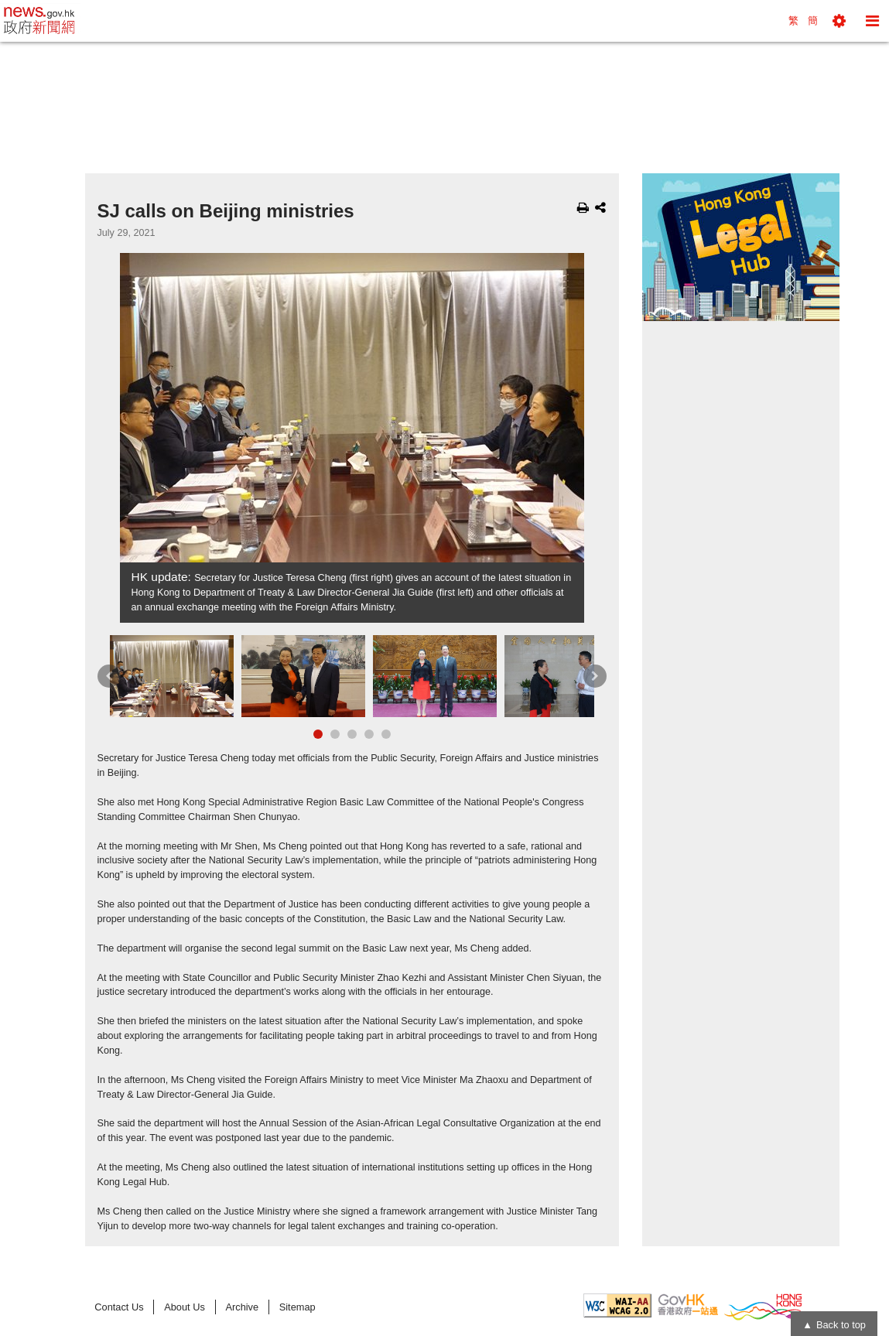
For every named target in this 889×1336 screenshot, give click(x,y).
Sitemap (297, 1307)
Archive (241, 1307)
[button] (839, 20)
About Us (184, 1307)
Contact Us (118, 1307)
